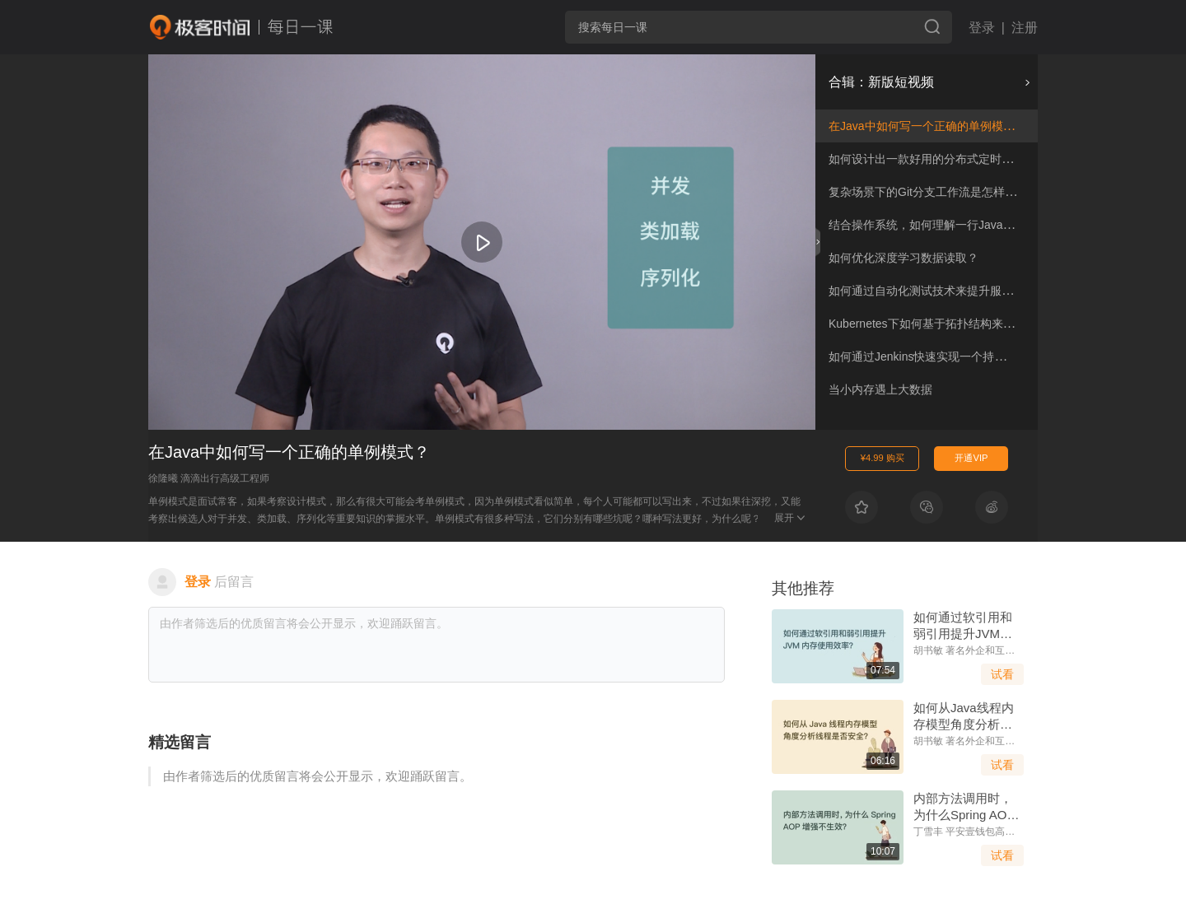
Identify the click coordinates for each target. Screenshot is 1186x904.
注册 (1024, 28)
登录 (982, 28)
